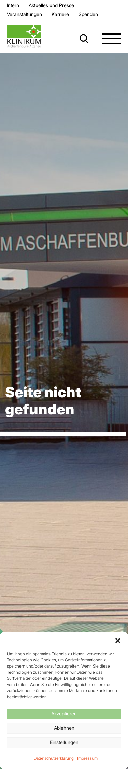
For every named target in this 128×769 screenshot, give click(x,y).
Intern (13, 5)
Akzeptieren (64, 713)
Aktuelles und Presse (51, 5)
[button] (117, 640)
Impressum (87, 758)
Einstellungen (64, 742)
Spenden (88, 14)
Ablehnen (64, 728)
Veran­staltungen (24, 14)
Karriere (60, 14)
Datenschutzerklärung (54, 758)
